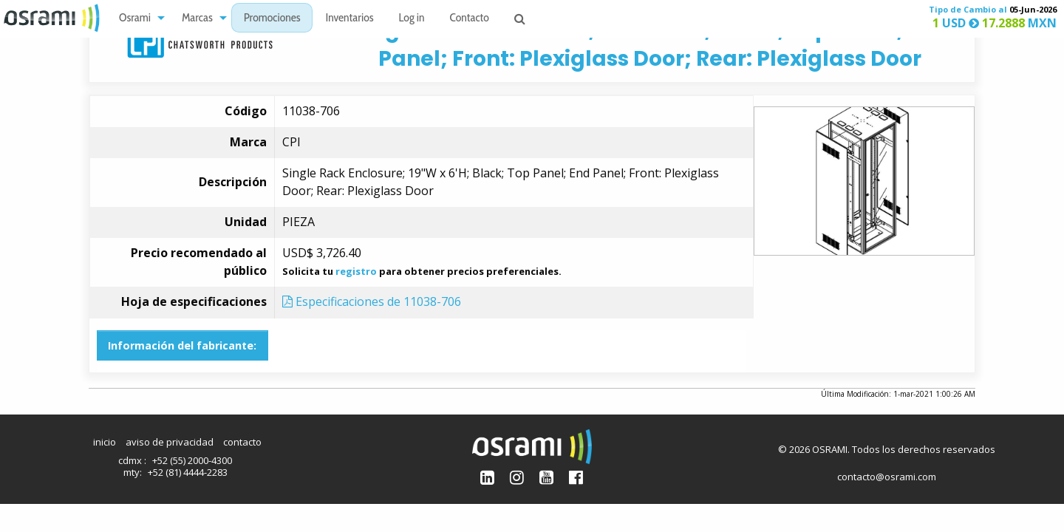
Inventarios (349, 19)
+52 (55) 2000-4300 (192, 460)
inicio (104, 442)
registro (356, 271)
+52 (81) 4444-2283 (188, 472)
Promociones (272, 19)
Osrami (135, 19)
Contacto (469, 19)
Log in (412, 19)
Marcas (197, 19)
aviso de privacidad (170, 442)
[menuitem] (137, 18)
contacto (242, 442)
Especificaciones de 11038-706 (371, 301)
